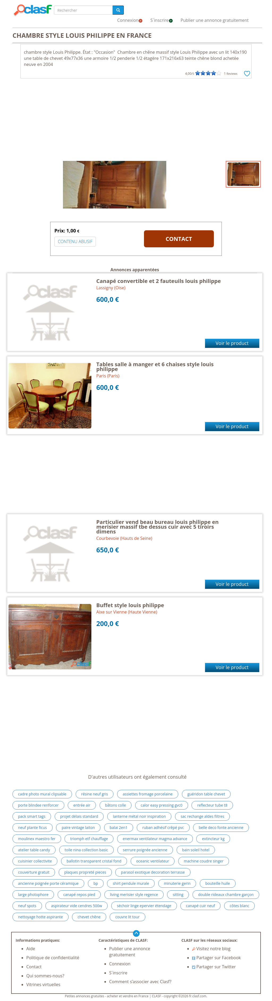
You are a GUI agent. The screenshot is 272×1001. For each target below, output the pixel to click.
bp (96, 883)
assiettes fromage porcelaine (148, 793)
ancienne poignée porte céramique (48, 883)
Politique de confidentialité (52, 958)
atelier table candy (34, 849)
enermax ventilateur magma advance (155, 838)
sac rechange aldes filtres (202, 816)
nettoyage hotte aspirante (40, 916)
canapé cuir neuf (200, 905)
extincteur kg (213, 838)
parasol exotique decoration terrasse (153, 872)
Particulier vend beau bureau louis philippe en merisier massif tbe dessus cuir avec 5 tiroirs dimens (157, 526)
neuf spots (27, 905)
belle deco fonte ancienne (221, 827)
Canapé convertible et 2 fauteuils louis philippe (158, 281)
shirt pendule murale (131, 883)
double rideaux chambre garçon (226, 894)
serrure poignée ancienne (145, 849)
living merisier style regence (134, 894)
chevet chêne (89, 916)
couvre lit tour (127, 916)
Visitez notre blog (211, 949)
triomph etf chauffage (89, 838)
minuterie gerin (177, 883)
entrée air (81, 805)
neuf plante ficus (32, 827)
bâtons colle (115, 805)
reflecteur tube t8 (212, 805)
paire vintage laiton (78, 827)
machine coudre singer (203, 861)
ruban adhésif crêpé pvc (163, 827)
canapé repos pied (79, 894)
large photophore (33, 894)
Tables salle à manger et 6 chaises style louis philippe (155, 367)
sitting (178, 894)
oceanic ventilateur (152, 861)
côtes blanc (239, 905)
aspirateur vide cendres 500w (76, 905)
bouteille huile (217, 883)
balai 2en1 (119, 827)
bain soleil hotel (196, 849)
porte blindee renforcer (38, 805)
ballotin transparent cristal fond (94, 861)
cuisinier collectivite (35, 861)
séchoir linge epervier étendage (144, 905)
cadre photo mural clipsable (42, 793)
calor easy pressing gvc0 (161, 805)
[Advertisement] (136, 121)
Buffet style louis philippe (130, 605)
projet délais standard (79, 816)
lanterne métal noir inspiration (139, 816)
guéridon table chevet (206, 793)
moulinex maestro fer (37, 838)
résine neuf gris (94, 793)
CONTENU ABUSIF (75, 241)
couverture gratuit (33, 872)
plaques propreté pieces (85, 872)
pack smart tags (31, 816)
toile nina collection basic (86, 849)
